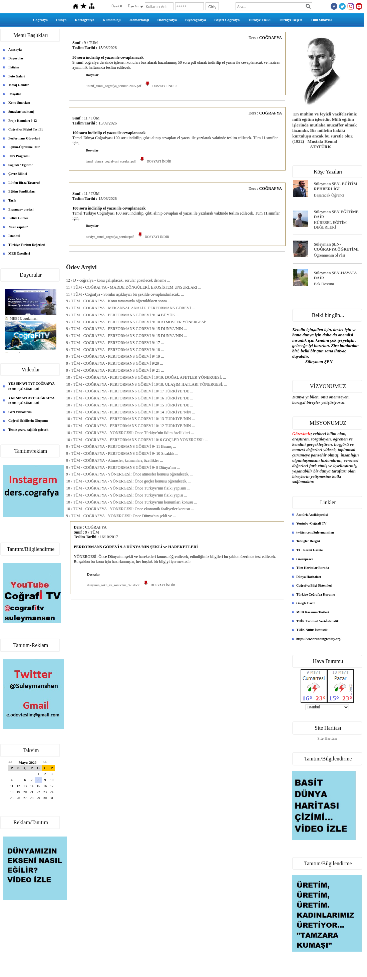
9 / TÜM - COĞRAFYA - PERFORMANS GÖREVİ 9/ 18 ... (115, 349)
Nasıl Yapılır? (18, 227)
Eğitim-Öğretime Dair (24, 147)
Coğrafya (40, 20)
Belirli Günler (18, 218)
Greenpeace (304, 559)
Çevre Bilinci (17, 174)
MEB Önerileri (19, 253)
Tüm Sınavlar (321, 20)
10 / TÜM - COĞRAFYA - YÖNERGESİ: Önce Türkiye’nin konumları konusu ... (131, 502)
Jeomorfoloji (139, 20)
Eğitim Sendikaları (21, 191)
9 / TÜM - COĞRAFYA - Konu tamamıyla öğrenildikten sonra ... (118, 301)
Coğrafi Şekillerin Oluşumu (28, 420)
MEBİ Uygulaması (23, 318)
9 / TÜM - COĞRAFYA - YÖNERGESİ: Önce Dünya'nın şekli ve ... (121, 516)
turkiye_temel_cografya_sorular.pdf (110, 237)
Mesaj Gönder (18, 85)
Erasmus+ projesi (20, 209)
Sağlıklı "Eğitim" (20, 165)
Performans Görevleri (24, 138)
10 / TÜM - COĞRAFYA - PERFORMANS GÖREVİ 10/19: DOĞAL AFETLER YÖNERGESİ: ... (146, 377)
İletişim (13, 67)
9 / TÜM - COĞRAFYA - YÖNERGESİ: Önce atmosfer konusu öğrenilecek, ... (130, 474)
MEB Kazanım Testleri (312, 612)
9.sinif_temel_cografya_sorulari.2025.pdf (113, 86)
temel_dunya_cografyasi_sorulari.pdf (111, 161)
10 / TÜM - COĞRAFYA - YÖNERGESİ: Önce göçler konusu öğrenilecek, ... (129, 481)
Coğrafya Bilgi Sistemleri (314, 585)
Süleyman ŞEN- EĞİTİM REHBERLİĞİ (335, 186)
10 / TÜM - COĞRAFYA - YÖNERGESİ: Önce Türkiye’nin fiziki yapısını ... (128, 488)
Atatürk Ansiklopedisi (312, 515)
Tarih (12, 200)
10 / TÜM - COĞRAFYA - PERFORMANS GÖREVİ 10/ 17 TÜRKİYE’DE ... (129, 391)
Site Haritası (327, 738)
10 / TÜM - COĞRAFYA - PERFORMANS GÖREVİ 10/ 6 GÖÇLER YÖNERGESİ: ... (137, 439)
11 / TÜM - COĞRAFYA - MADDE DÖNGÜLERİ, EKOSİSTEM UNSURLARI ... (133, 287)
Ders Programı (18, 156)
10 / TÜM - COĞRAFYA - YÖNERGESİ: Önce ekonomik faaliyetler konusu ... (130, 509)
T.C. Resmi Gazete (309, 550)
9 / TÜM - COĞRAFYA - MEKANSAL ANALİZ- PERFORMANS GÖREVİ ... (130, 308)
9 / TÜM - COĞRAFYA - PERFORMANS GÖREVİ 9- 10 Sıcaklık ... (122, 453)
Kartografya (84, 20)
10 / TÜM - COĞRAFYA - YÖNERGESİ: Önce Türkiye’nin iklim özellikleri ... (130, 432)
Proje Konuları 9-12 (22, 120)
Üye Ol (116, 6)
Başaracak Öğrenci (329, 195)
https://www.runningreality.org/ (318, 639)
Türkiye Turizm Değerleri (26, 245)
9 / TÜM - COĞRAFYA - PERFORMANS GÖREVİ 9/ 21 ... (115, 370)
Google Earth (306, 603)
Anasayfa (15, 49)
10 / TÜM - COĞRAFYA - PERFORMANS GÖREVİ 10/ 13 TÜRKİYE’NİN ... (130, 418)
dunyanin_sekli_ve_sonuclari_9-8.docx (113, 585)
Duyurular (16, 58)
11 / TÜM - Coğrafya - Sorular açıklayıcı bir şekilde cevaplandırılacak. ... (125, 294)
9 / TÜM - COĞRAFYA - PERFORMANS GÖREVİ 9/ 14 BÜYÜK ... (122, 315)
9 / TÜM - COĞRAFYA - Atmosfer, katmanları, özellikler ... (114, 460)
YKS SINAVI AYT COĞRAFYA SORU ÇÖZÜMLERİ (31, 400)
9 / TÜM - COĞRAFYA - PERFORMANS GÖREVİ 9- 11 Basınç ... (121, 446)
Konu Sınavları (19, 102)
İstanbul (14, 236)
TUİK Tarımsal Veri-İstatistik (317, 621)
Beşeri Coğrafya (227, 20)
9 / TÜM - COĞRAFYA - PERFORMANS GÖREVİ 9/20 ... (114, 363)
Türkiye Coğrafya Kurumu (315, 594)
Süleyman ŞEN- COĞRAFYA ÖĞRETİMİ (336, 247)
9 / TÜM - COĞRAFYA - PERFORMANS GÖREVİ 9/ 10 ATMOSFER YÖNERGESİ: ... (138, 322)
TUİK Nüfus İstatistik (312, 630)
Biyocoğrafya (195, 20)
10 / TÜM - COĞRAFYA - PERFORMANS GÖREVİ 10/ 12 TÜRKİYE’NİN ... (130, 425)
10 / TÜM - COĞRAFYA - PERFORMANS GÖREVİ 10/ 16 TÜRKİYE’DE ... (129, 398)
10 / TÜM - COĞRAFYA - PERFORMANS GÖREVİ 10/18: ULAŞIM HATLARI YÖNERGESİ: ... (146, 384)
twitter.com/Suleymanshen (315, 532)
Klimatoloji (112, 20)
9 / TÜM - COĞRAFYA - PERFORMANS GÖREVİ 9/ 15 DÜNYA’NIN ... (126, 328)
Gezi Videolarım (20, 412)
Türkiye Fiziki (259, 20)
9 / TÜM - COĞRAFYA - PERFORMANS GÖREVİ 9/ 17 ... (115, 342)
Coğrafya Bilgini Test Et (25, 129)
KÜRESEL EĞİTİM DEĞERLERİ (330, 225)
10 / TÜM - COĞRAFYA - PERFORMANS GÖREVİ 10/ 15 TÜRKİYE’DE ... (129, 405)
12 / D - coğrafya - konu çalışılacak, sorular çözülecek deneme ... (118, 280)
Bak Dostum (324, 284)
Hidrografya (167, 20)
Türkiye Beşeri (290, 20)
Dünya (61, 20)
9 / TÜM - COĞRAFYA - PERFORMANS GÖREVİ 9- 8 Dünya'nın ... (123, 467)
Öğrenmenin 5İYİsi (329, 255)
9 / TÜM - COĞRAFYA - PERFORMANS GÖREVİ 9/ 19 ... (115, 356)
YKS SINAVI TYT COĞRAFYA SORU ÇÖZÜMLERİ (31, 386)
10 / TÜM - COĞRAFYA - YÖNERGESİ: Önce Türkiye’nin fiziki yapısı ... (126, 495)
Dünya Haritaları (308, 577)
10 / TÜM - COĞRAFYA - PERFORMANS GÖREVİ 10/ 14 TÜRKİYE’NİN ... (130, 412)
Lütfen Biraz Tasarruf (24, 183)
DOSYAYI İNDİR (160, 86)
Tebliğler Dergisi (308, 541)
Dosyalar (14, 94)
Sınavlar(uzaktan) (21, 111)
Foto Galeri (16, 76)
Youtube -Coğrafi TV (311, 523)
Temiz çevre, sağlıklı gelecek (28, 429)
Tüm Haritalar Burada (312, 568)
